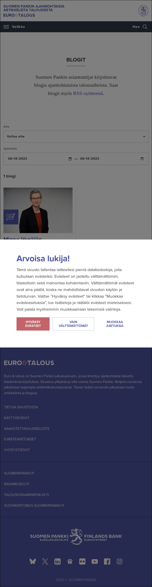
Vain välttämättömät (73, 324)
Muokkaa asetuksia (115, 324)
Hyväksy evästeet (33, 324)
